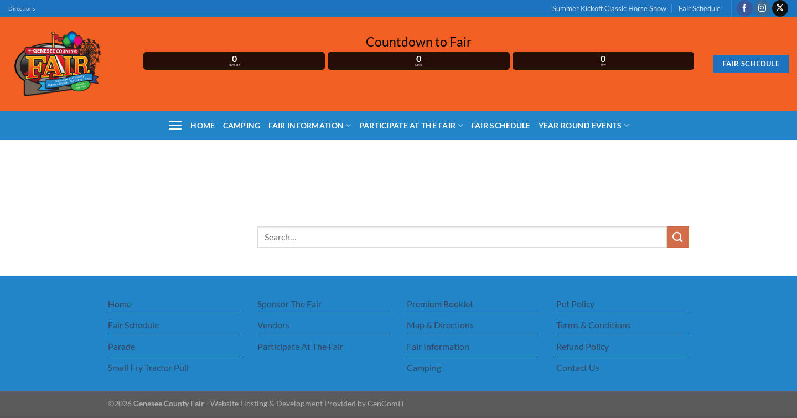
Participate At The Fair (411, 125)
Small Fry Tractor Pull (148, 367)
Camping (242, 125)
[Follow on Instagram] (762, 8)
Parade (121, 346)
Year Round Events (584, 125)
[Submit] (678, 237)
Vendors (273, 324)
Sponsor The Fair (289, 303)
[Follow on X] (780, 8)
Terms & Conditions (593, 324)
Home (202, 125)
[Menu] (175, 125)
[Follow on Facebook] (745, 8)
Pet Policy (575, 303)
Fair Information (309, 125)
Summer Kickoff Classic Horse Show (609, 8)
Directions (21, 9)
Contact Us (577, 367)
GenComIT (386, 403)
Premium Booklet (440, 303)
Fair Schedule (700, 8)
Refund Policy (582, 346)
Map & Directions (440, 324)
